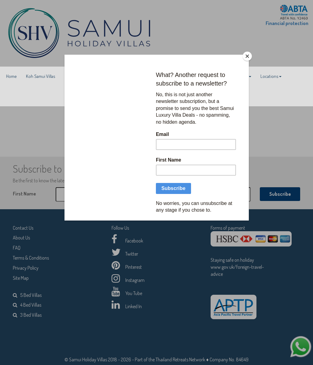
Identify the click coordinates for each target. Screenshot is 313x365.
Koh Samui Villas (40, 76)
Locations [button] (271, 76)
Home (11, 76)
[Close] (247, 56)
